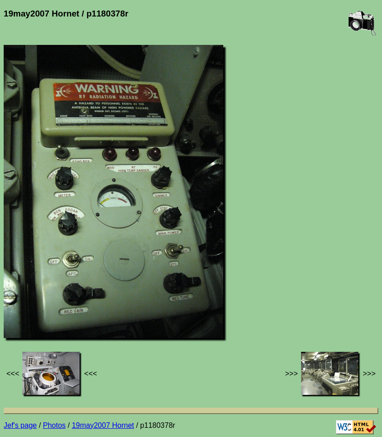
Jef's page (20, 425)
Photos (54, 425)
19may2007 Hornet (103, 425)
